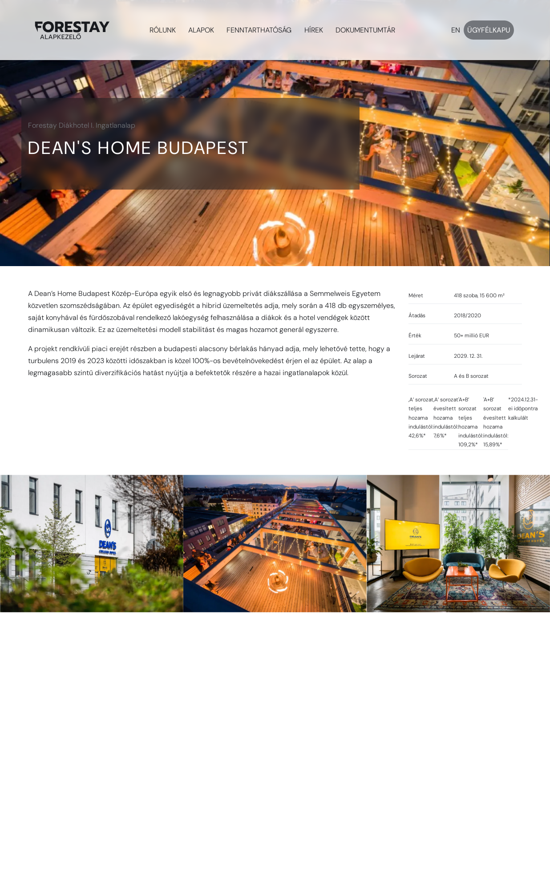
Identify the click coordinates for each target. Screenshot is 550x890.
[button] (165, 30)
